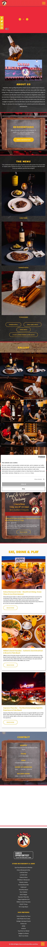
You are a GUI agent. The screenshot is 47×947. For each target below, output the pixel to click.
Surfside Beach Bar (23, 884)
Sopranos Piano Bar (23, 897)
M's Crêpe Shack (23, 906)
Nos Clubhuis (23, 892)
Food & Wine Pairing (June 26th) (23, 334)
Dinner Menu (23, 268)
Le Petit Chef (23, 875)
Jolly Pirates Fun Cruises (23, 918)
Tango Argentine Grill (23, 899)
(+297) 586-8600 (23, 756)
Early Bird (23, 218)
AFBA (23, 926)
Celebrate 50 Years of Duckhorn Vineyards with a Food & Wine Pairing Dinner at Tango (23, 519)
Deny (23, 489)
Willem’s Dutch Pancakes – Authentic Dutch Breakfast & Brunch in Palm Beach (23, 652)
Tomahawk (23, 317)
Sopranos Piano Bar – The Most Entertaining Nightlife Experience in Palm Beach (22, 709)
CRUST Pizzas (23, 904)
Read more (23, 532)
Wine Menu (23, 329)
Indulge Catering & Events (23, 921)
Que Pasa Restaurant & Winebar (23, 867)
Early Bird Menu (32, 324)
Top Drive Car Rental (23, 931)
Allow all (23, 484)
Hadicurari (23, 887)
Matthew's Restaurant (23, 879)
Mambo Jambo (23, 882)
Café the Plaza (24, 872)
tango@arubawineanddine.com (23, 762)
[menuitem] (23, 867)
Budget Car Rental (23, 933)
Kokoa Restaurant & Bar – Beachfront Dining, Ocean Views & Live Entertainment (22, 593)
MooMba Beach (23, 889)
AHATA (23, 928)
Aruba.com (23, 923)
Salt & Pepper (23, 894)
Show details (38, 479)
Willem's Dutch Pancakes (24, 902)
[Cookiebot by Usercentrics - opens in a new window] (38, 457)
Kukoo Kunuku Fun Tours (23, 916)
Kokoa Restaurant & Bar (23, 870)
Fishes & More (24, 877)
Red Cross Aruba (23, 936)
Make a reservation (23, 140)
